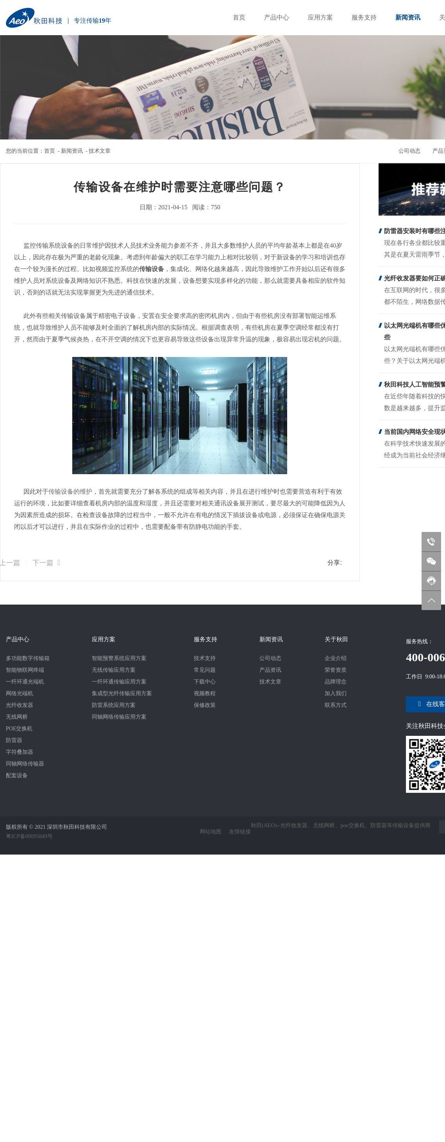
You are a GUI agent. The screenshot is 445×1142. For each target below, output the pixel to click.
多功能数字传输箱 (28, 658)
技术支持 (205, 658)
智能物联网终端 (25, 670)
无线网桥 (17, 717)
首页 (239, 17)
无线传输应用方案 (114, 670)
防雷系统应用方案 (114, 705)
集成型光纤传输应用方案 (122, 693)
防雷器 (14, 740)
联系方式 (336, 705)
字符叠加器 (19, 752)
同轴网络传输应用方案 (119, 717)
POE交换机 (19, 729)
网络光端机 (19, 693)
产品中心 (276, 17)
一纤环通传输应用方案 (119, 682)
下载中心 (205, 682)
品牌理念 (336, 682)
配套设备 (17, 775)
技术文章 (100, 151)
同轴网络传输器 (25, 764)
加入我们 (336, 693)
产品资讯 (270, 670)
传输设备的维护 (68, 492)
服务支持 (364, 17)
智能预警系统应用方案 (119, 658)
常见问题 (205, 670)
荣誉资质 (336, 670)
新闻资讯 (407, 17)
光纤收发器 (19, 705)
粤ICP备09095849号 (29, 834)
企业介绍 (336, 658)
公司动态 (413, 150)
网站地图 (211, 830)
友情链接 (240, 830)
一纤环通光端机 (25, 682)
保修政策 (205, 705)
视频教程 (205, 693)
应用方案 (320, 17)
